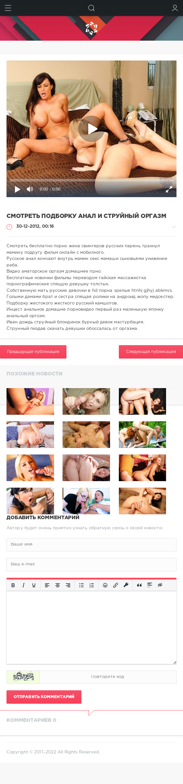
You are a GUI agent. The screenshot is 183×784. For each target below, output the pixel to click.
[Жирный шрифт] (13, 585)
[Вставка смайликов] (105, 585)
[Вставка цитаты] (139, 585)
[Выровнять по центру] (57, 585)
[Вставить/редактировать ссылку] (115, 585)
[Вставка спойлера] (149, 585)
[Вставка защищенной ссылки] (126, 585)
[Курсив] (23, 585)
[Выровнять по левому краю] (47, 585)
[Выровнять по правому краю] (68, 585)
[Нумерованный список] (91, 585)
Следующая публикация (151, 352)
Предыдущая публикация (33, 352)
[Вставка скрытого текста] (160, 585)
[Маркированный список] (81, 585)
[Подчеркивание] (33, 585)
